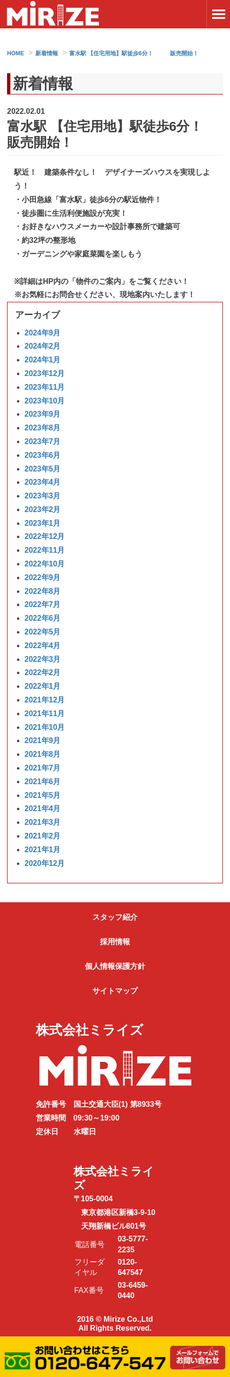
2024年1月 (43, 360)
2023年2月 (43, 509)
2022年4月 (43, 645)
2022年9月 (43, 577)
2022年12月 (45, 536)
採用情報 (115, 942)
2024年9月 (43, 333)
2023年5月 (43, 469)
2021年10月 (45, 727)
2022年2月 (43, 672)
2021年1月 (43, 850)
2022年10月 (45, 564)
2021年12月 (45, 700)
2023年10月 (45, 401)
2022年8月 (43, 591)
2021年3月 (43, 822)
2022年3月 (43, 659)
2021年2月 (43, 836)
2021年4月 (43, 808)
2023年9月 (43, 414)
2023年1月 (43, 523)
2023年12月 (45, 373)
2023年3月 (43, 496)
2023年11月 (45, 387)
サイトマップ (115, 991)
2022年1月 (43, 686)
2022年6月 (43, 618)
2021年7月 (43, 768)
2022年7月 (43, 604)
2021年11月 (45, 714)
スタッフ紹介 (115, 917)
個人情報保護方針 (115, 966)
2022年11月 (45, 550)
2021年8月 (43, 754)
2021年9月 (43, 740)
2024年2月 (43, 346)
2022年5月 (43, 632)
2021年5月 (43, 795)
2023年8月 (43, 428)
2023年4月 (43, 482)
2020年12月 (45, 863)
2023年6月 (43, 455)
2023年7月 (43, 441)
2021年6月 (43, 782)
